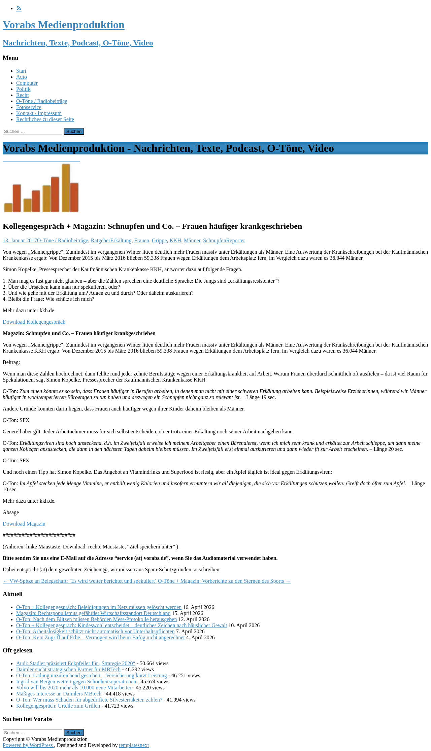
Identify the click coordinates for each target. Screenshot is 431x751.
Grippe (159, 240)
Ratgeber (100, 240)
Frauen (141, 240)
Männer (192, 240)
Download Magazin (24, 524)
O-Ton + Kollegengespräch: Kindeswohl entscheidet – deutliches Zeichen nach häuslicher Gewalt (121, 625)
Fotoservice (28, 107)
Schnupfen (214, 240)
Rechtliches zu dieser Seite (45, 119)
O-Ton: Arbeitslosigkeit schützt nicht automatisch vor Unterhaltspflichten (95, 631)
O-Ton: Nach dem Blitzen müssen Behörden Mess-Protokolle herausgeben (96, 619)
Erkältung (120, 240)
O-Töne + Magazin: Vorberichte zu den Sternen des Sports (224, 581)
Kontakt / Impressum (39, 113)
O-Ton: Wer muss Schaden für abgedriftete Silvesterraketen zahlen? (89, 700)
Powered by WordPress (28, 745)
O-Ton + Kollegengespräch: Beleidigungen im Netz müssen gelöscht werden (98, 607)
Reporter (235, 240)
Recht (22, 95)
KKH (175, 240)
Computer (27, 83)
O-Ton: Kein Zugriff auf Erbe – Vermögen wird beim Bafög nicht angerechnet (100, 637)
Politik (23, 89)
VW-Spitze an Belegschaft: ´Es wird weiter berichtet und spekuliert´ (80, 581)
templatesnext (134, 745)
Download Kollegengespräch (34, 322)
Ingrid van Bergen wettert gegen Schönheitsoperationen (76, 681)
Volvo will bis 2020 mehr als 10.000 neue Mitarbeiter (73, 687)
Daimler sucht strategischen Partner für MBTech (68, 669)
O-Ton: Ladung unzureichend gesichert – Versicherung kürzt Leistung (91, 675)
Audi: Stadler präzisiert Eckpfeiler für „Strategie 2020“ (75, 663)
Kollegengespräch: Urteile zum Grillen (58, 706)
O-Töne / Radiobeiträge (41, 101)
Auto (21, 77)
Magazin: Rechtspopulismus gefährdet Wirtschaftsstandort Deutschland (93, 613)
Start (21, 71)
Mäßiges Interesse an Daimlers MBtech (58, 693)
